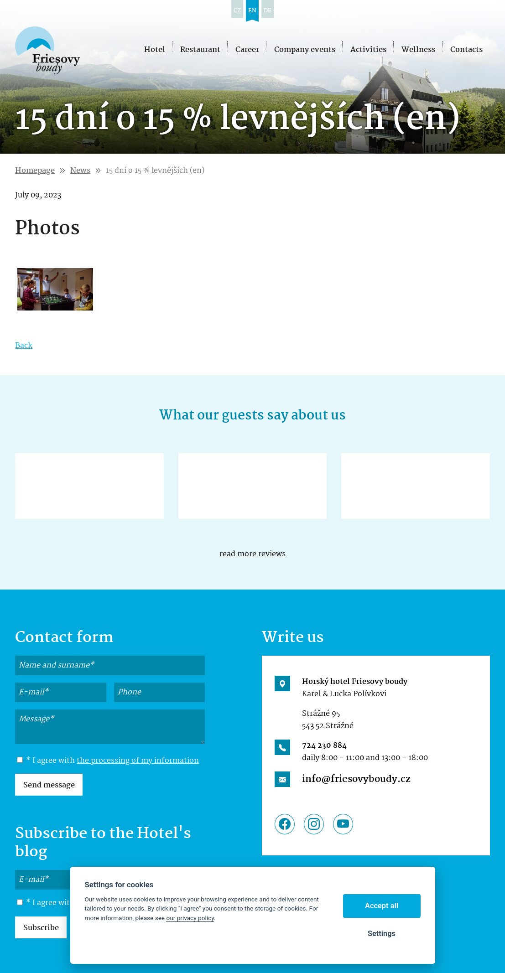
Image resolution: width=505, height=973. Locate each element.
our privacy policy (189, 917)
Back (23, 346)
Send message (49, 785)
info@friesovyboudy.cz (356, 779)
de (267, 11)
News (80, 171)
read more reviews (252, 554)
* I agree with (108, 761)
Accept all (381, 905)
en (252, 11)
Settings (382, 933)
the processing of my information (138, 761)
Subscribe (41, 928)
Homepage (35, 171)
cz (237, 11)
